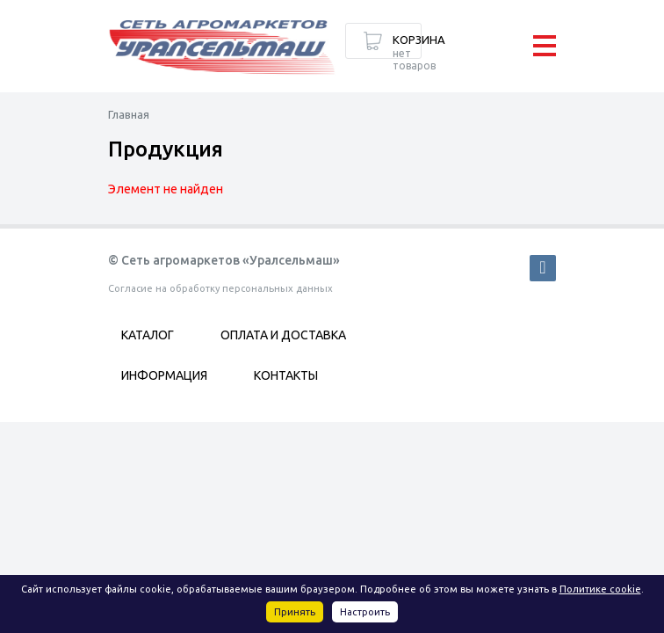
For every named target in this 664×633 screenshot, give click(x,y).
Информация (164, 375)
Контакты (286, 375)
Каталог (147, 335)
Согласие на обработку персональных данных (220, 288)
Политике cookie (600, 589)
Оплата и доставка (283, 335)
